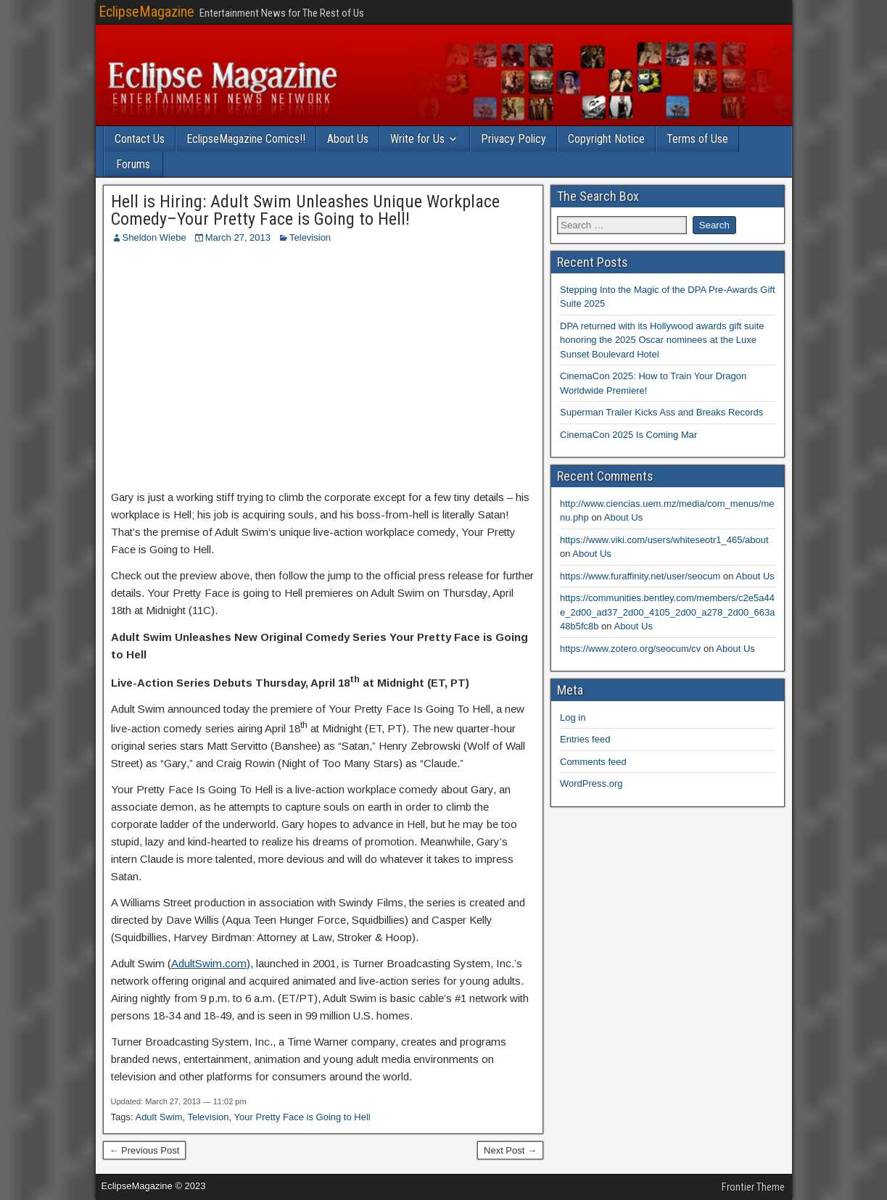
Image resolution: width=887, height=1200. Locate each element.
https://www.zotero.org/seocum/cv (630, 648)
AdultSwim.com (209, 963)
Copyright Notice (606, 139)
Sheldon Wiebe (154, 237)
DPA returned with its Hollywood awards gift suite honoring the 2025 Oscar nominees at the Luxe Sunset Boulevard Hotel (662, 340)
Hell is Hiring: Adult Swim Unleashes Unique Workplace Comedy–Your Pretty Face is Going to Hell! (305, 210)
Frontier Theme (753, 1186)
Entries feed (585, 739)
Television (310, 237)
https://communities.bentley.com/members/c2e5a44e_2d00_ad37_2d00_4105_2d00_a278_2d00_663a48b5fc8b (667, 612)
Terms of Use (697, 139)
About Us (347, 139)
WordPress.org (591, 783)
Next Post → (510, 1150)
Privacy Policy (513, 139)
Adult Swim (158, 1117)
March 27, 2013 (238, 237)
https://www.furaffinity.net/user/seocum (640, 576)
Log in (572, 717)
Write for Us (417, 139)
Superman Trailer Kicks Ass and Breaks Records (661, 412)
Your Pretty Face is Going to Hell (302, 1117)
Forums (133, 164)
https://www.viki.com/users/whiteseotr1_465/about (664, 539)
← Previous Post (145, 1150)
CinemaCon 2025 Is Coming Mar (628, 434)
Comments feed (593, 761)
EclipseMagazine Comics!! (245, 139)
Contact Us (140, 139)
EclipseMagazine (146, 11)
